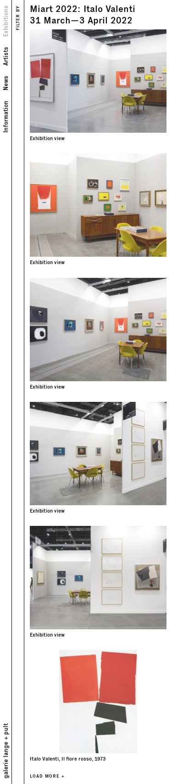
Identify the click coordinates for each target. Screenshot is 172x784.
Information (5, 117)
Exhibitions (5, 21)
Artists (5, 56)
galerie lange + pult (5, 750)
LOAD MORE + (47, 776)
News (5, 83)
